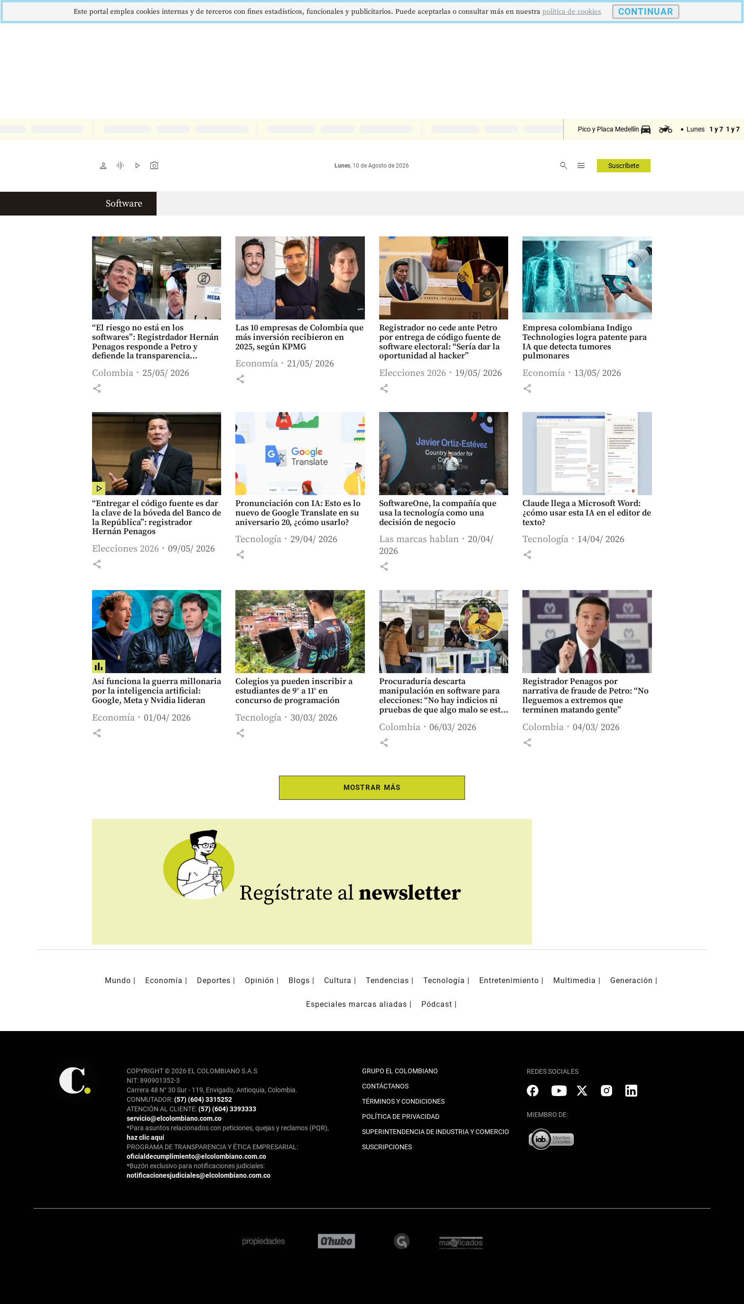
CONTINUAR (645, 11)
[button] (97, 388)
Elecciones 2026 (412, 373)
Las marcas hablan (419, 539)
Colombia (112, 373)
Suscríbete (623, 165)
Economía (256, 364)
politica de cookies (571, 11)
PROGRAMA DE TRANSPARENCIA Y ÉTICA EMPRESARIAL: (212, 1147)
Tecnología (258, 539)
